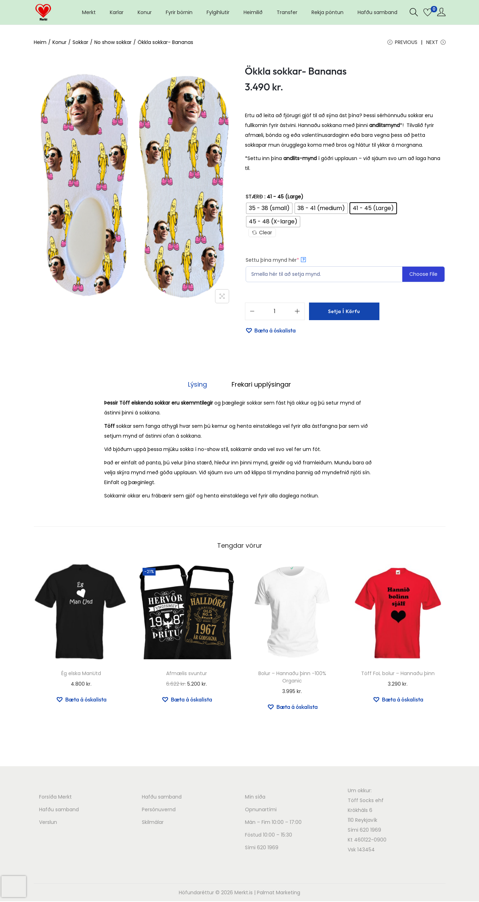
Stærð (254, 197)
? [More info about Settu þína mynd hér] (303, 260)
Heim (40, 42)
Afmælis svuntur (186, 674)
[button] (270, 331)
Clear (262, 233)
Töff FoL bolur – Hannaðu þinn (398, 674)
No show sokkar (113, 42)
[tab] (198, 385)
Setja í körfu (344, 312)
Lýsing (198, 385)
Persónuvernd (159, 810)
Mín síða (255, 797)
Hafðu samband (59, 810)
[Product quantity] (274, 312)
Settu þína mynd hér (276, 261)
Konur (59, 42)
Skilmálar (153, 822)
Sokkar (80, 42)
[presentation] (13, 886)
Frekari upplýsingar (260, 385)
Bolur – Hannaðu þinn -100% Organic (292, 678)
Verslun (48, 822)
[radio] (269, 209)
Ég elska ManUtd (81, 674)
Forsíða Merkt (55, 797)
